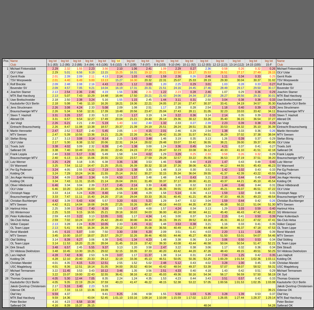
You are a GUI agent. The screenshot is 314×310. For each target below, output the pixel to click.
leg (51, 60)
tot (55, 60)
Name (14, 60)
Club (13, 64)
